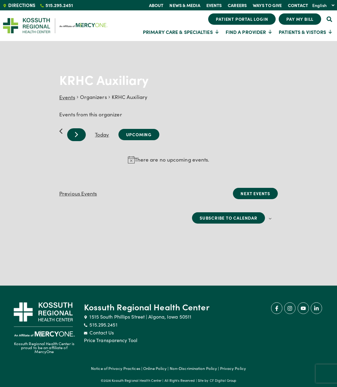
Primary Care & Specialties (181, 32)
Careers (237, 5)
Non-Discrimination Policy (193, 368)
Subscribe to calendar (228, 218)
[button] (329, 19)
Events (214, 5)
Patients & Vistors (306, 32)
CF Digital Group (223, 380)
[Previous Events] (61, 131)
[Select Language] (323, 5)
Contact (298, 5)
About (156, 5)
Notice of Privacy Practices (115, 368)
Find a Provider (249, 32)
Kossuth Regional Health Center (146, 307)
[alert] (172, 160)
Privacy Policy (233, 368)
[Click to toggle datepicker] (138, 134)
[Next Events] (76, 134)
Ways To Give (267, 5)
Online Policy (155, 368)
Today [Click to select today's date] (102, 134)
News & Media (184, 5)
